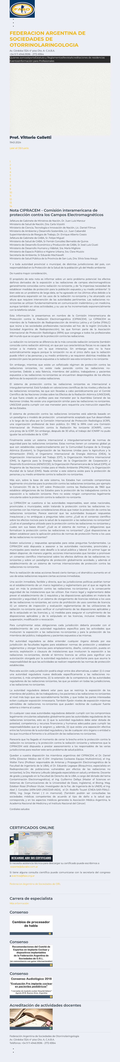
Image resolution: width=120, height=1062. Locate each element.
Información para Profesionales (36, 61)
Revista (67, 57)
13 (11, 202)
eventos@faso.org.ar (23, 876)
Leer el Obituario (19, 148)
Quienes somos (18, 57)
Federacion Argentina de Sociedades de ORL (35, 884)
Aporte (31, 57)
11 (10, 196)
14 (11, 206)
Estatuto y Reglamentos (49, 57)
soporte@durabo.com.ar (24, 866)
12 (11, 199)
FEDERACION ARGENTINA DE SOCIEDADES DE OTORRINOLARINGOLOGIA (48, 39)
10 (11, 192)
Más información (19, 903)
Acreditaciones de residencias (88, 57)
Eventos (14, 61)
